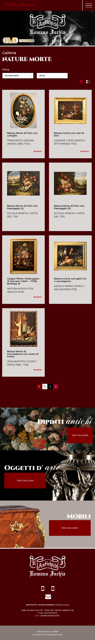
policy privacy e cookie (47, 631)
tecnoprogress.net (53, 634)
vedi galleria (82, 435)
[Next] (55, 386)
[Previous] (39, 386)
